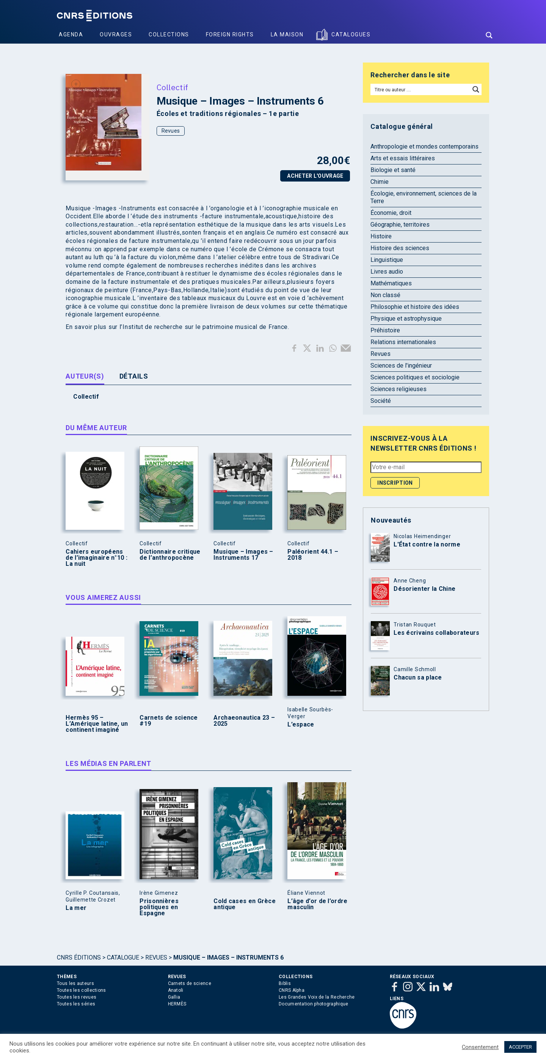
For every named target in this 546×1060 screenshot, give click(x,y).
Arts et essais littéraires (402, 158)
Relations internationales (403, 342)
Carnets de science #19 (169, 721)
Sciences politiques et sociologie (415, 377)
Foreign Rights (230, 34)
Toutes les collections (81, 990)
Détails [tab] (133, 376)
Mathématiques (391, 283)
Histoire (381, 236)
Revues (171, 131)
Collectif (172, 87)
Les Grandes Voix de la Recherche (317, 997)
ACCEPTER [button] (520, 1047)
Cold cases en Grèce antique (244, 904)
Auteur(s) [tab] (85, 376)
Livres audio (386, 271)
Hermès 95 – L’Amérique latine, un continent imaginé (97, 724)
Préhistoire (385, 330)
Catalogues (350, 34)
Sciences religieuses (398, 389)
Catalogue (123, 957)
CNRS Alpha (291, 990)
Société (380, 400)
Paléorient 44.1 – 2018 (312, 555)
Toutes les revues (76, 997)
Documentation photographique (313, 1004)
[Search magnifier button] (489, 35)
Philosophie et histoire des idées (414, 306)
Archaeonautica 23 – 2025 (244, 721)
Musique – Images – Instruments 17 (243, 555)
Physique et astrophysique (406, 318)
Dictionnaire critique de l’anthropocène (170, 555)
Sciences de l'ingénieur (401, 365)
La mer (76, 908)
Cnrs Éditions (79, 957)
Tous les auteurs (75, 983)
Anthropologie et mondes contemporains (424, 146)
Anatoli (176, 990)
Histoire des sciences (399, 248)
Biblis (285, 983)
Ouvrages (116, 34)
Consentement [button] (480, 1047)
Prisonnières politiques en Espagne (159, 907)
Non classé (385, 295)
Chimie (379, 181)
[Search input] (421, 89)
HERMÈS (177, 1004)
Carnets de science (189, 983)
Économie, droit (390, 212)
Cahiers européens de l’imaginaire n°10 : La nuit (96, 558)
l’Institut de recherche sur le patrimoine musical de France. (204, 326)
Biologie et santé (393, 170)
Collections (169, 34)
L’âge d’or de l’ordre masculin (317, 904)
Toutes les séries (76, 1004)
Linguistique (386, 259)
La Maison (287, 34)
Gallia (174, 997)
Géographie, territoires (400, 224)
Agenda (71, 34)
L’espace (300, 725)
